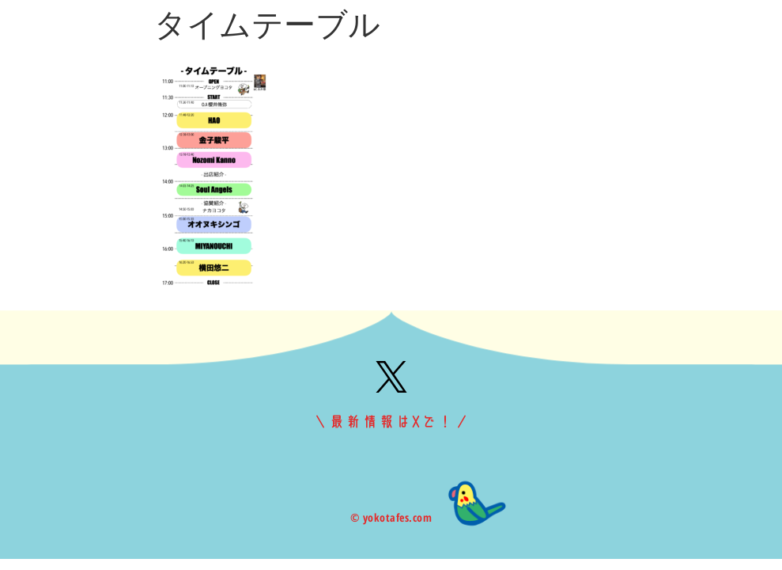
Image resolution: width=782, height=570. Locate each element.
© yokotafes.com (391, 517)
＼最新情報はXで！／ (391, 421)
